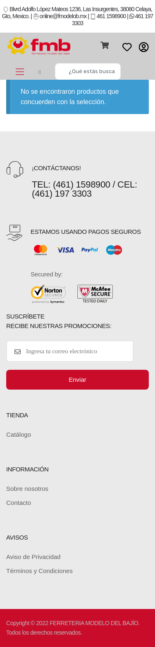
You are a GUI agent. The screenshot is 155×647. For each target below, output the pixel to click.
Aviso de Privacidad (33, 556)
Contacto (18, 502)
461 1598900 (108, 16)
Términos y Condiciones (39, 570)
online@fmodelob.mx (60, 16)
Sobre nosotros (27, 488)
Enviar (77, 379)
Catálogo (18, 434)
